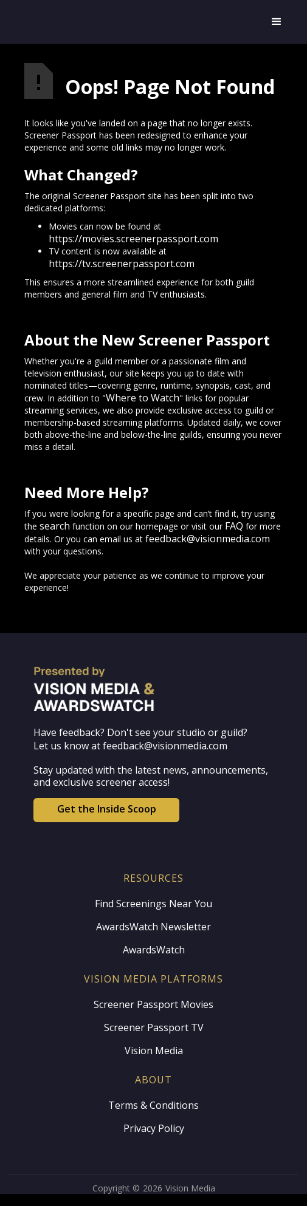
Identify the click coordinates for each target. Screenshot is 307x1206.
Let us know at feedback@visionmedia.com (130, 746)
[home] (141, 22)
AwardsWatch (154, 950)
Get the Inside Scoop (106, 809)
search (55, 526)
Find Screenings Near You (153, 904)
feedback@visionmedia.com (207, 538)
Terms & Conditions (153, 1105)
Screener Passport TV (154, 1027)
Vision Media (154, 1050)
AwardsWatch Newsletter (153, 927)
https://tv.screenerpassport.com (122, 263)
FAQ (234, 526)
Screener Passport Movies (153, 1004)
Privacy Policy (153, 1128)
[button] (276, 22)
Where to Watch (142, 397)
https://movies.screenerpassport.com (133, 238)
